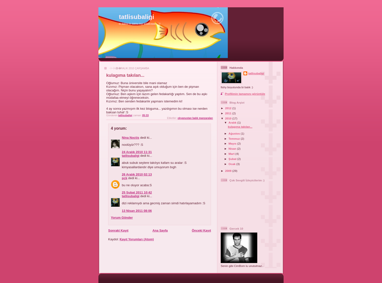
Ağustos (235, 133)
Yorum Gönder (122, 217)
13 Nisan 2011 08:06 (137, 211)
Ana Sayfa (160, 230)
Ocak (232, 164)
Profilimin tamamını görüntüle (245, 93)
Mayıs (233, 143)
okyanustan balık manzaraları (195, 118)
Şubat (233, 158)
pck (124, 178)
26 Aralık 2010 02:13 (137, 174)
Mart (232, 153)
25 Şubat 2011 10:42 (137, 192)
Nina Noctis (130, 137)
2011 (228, 113)
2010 (228, 118)
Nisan (233, 148)
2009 (228, 170)
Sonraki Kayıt (118, 230)
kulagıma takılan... (240, 126)
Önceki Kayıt (201, 230)
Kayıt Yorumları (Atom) (137, 239)
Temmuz (235, 138)
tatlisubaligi (136, 16)
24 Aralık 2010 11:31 (137, 152)
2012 (228, 108)
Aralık (233, 122)
